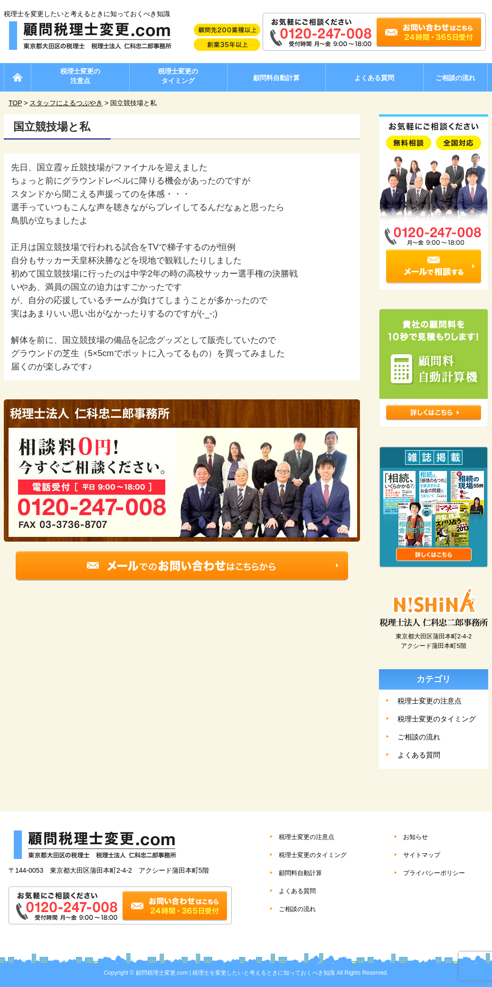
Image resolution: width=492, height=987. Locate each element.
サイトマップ (421, 854)
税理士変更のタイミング (178, 75)
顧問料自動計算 (276, 78)
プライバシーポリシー (434, 872)
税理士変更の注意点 (80, 75)
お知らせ (415, 836)
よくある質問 (374, 78)
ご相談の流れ (455, 78)
